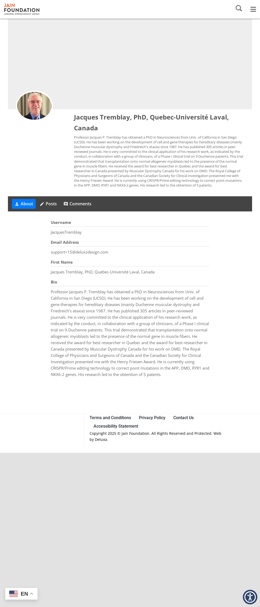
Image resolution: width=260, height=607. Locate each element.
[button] (250, 597)
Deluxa (101, 439)
